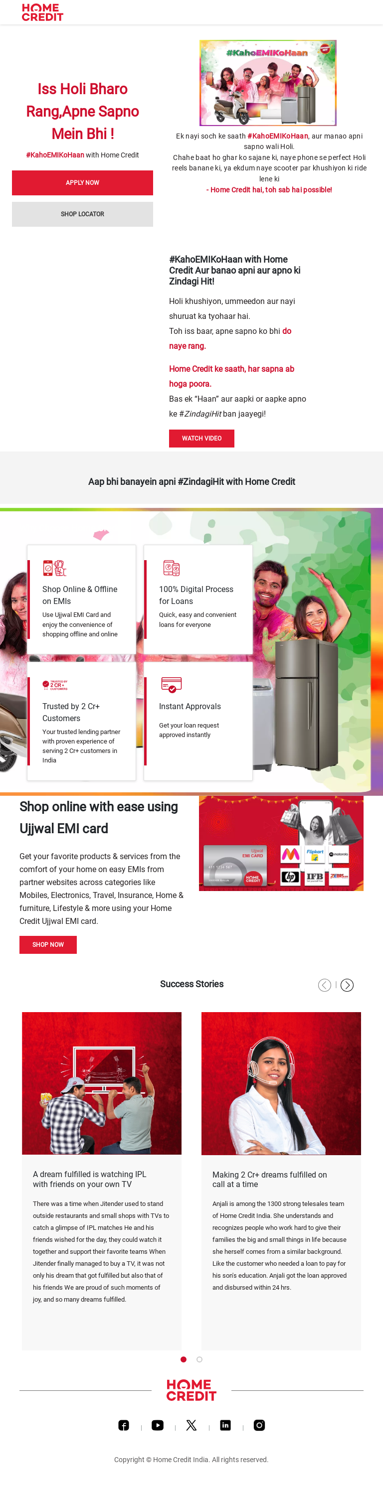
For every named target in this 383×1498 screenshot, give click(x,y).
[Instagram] (259, 1428)
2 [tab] (199, 1359)
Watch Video (201, 438)
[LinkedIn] (225, 1428)
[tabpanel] (102, 1181)
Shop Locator (82, 214)
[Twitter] (191, 1428)
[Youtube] (158, 1428)
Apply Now (82, 182)
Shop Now (48, 944)
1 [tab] (184, 1359)
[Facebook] (124, 1428)
